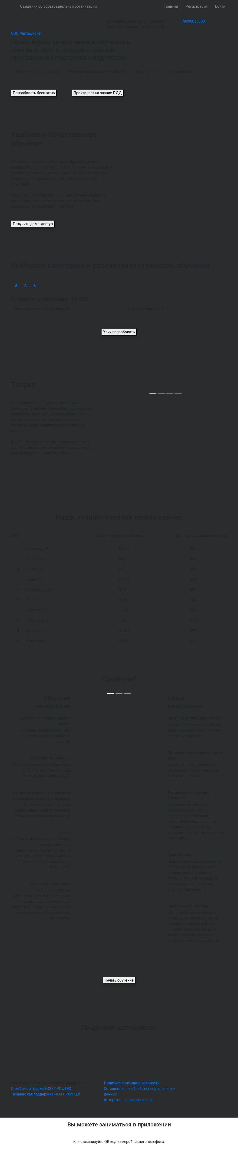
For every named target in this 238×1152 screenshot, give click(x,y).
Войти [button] (220, 6)
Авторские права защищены (129, 1100)
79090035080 (193, 21)
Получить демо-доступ (33, 224)
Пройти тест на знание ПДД (97, 93)
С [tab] (35, 285)
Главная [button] (171, 6)
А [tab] (25, 285)
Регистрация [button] (196, 6)
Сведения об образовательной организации (58, 6)
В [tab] (16, 285)
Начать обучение (119, 980)
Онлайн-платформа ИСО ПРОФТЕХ (41, 1088)
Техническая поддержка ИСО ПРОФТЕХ (45, 1094)
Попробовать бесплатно (34, 93)
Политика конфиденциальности (131, 1083)
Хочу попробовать (119, 332)
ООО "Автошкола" (26, 33)
